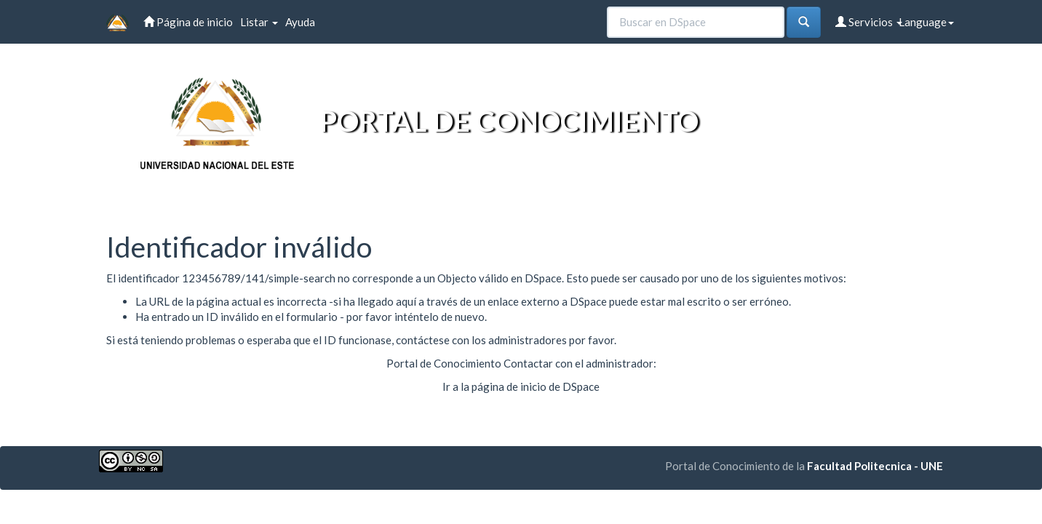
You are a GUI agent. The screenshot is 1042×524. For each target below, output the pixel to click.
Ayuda (300, 21)
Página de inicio (188, 21)
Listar (259, 21)
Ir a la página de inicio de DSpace (521, 386)
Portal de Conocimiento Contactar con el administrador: (521, 363)
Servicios (868, 21)
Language (926, 21)
